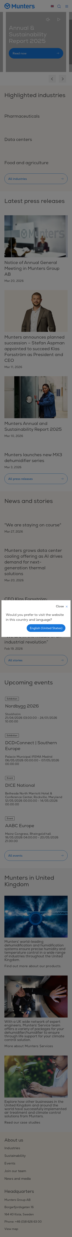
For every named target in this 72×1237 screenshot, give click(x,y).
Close (62, 606)
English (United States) (46, 628)
